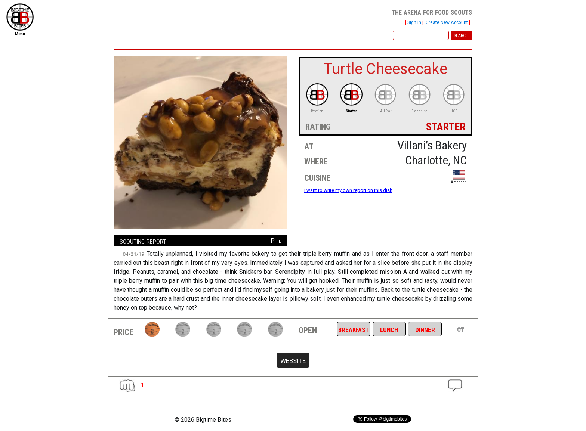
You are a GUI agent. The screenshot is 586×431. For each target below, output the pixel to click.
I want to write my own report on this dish (348, 190)
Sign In (414, 22)
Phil (276, 240)
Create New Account (447, 22)
